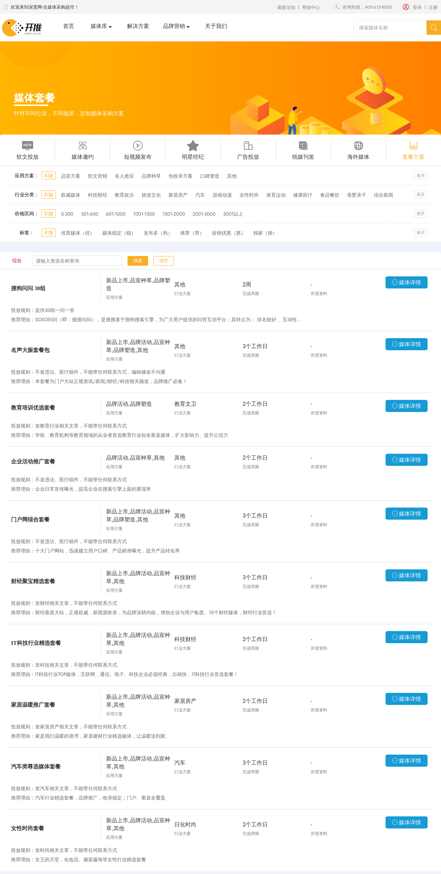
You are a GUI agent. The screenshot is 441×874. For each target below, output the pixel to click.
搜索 (137, 260)
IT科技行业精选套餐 (36, 643)
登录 (417, 7)
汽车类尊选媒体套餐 (36, 766)
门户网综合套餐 (30, 519)
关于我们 (216, 26)
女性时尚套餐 (27, 828)
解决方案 (138, 26)
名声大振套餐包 (30, 350)
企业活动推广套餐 (33, 461)
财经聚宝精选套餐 (33, 581)
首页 (68, 26)
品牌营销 (174, 26)
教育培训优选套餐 (33, 408)
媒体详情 (406, 282)
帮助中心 (311, 7)
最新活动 (286, 7)
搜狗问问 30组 (28, 288)
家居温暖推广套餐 (33, 705)
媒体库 (99, 26)
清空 (163, 260)
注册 (433, 7)
